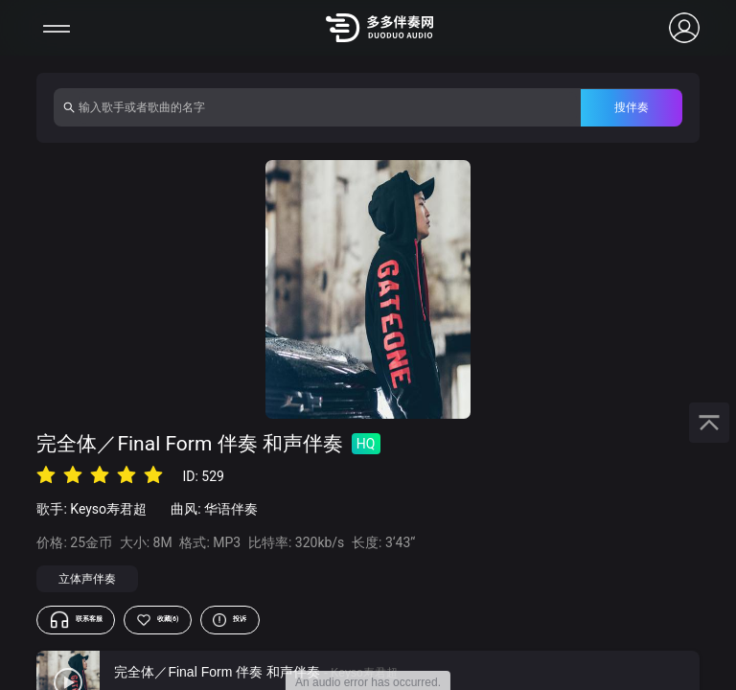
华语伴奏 (231, 509)
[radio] (46, 475)
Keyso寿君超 (108, 509)
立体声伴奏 (87, 579)
